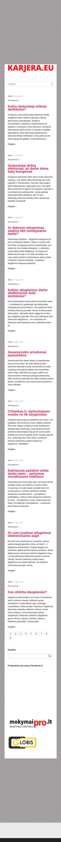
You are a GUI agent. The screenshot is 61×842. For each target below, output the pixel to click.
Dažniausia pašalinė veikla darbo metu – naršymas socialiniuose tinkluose (28, 473)
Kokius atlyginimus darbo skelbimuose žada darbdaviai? (27, 293)
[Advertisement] (30, 32)
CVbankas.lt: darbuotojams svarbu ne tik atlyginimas (29, 413)
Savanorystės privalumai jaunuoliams (27, 353)
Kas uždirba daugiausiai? (27, 592)
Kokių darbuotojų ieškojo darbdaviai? (27, 108)
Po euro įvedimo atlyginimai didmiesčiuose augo (29, 534)
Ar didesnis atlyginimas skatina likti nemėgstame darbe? (27, 231)
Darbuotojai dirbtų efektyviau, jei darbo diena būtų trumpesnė (28, 168)
